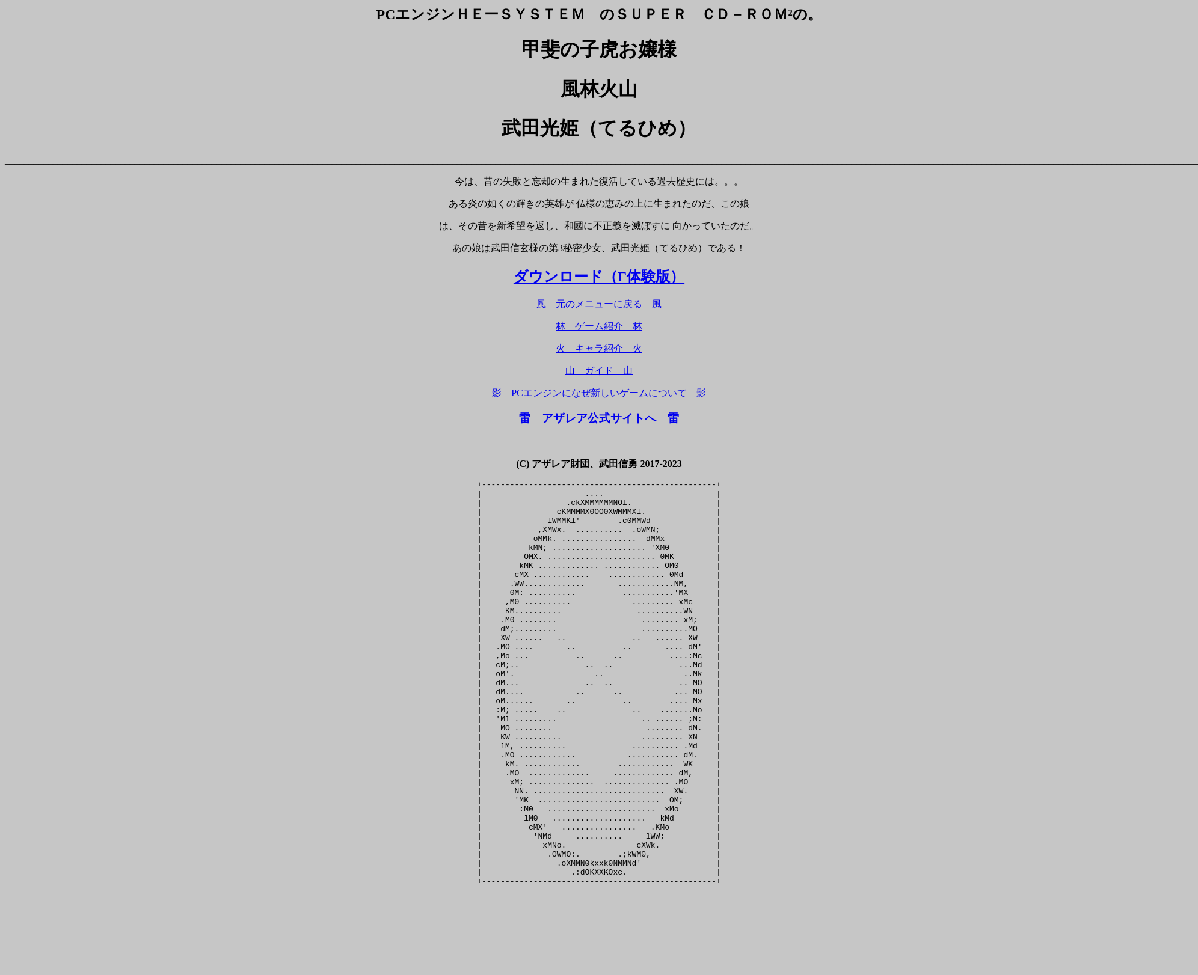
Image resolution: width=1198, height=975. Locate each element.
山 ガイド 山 (599, 370)
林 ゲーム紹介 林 (599, 326)
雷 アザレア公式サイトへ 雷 (599, 418)
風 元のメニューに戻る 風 (599, 304)
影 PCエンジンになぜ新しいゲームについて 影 (599, 393)
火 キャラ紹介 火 (599, 348)
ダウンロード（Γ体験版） (599, 276)
